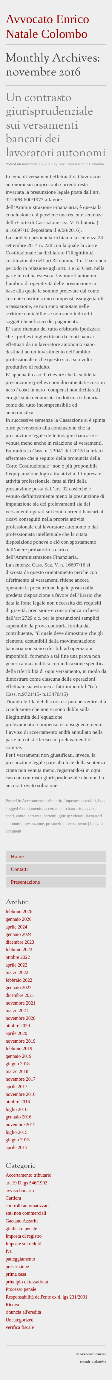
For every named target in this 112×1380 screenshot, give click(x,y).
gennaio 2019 (19, 1056)
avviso (90, 808)
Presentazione (25, 882)
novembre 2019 (21, 1041)
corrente (34, 815)
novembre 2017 (21, 1079)
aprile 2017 (16, 1086)
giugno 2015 (18, 1139)
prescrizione (17, 1266)
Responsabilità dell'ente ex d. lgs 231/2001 (47, 1296)
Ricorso (13, 1304)
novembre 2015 (21, 1124)
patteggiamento (20, 1258)
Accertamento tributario (42, 800)
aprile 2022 (16, 964)
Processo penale (21, 1289)
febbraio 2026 (19, 911)
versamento (77, 823)
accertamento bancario (63, 808)
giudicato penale (21, 1228)
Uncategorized (19, 1319)
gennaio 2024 (19, 934)
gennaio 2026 (19, 919)
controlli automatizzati (27, 1205)
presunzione (34, 823)
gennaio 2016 (19, 1116)
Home (17, 856)
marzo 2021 (17, 1010)
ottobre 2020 (18, 1025)
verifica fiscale (20, 1327)
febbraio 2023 (19, 949)
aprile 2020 (16, 1033)
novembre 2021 (21, 1003)
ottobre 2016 (18, 1101)
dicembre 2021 (20, 995)
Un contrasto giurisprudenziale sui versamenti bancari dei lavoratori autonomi (56, 125)
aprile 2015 (16, 1147)
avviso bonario (20, 1190)
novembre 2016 (21, 1094)
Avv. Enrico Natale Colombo (81, 164)
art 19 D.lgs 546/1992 (26, 1182)
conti (10, 815)
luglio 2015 (16, 1132)
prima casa (16, 1274)
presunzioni (56, 823)
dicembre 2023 (20, 942)
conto (20, 815)
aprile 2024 (16, 926)
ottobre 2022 (18, 957)
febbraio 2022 (19, 980)
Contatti (19, 869)
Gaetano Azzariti (22, 1220)
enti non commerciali (26, 1213)
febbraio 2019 (19, 1048)
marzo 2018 (17, 1071)
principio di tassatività (27, 1281)
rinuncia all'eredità (23, 1312)
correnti (49, 815)
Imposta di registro (24, 1236)
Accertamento (30, 808)
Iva (100, 800)
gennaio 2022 (19, 987)
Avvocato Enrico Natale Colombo (47, 26)
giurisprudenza (71, 815)
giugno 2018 (18, 1063)
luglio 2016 (16, 1109)
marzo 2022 (17, 972)
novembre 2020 (21, 1018)
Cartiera (13, 1197)
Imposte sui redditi (80, 800)
